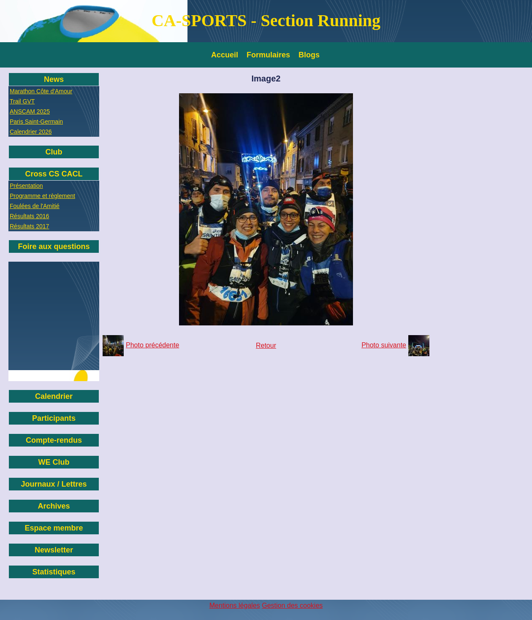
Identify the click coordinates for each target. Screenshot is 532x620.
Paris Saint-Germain (36, 121)
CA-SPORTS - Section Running (266, 20)
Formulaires (268, 55)
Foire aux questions (54, 246)
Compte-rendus (54, 440)
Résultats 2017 (29, 226)
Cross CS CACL (53, 174)
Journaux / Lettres (54, 484)
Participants (54, 418)
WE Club (54, 462)
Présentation (26, 185)
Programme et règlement (42, 195)
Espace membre (53, 528)
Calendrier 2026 (31, 131)
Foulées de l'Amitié (35, 206)
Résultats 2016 (29, 216)
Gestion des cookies (292, 605)
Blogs (309, 55)
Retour (266, 345)
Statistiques (53, 572)
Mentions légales (234, 605)
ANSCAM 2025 (30, 111)
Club (54, 152)
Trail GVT (22, 101)
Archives (54, 506)
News (54, 79)
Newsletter (54, 550)
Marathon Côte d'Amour (41, 91)
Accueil (224, 55)
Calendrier (54, 396)
